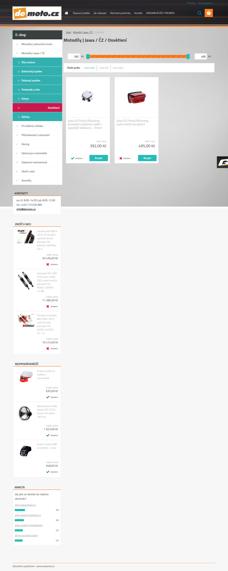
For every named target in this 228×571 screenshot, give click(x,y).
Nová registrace (206, 3)
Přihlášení (191, 3)
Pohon (25, 99)
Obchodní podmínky (120, 13)
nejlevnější (89, 68)
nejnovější (118, 68)
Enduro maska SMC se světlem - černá (47, 446)
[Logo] (36, 13)
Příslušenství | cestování (36, 135)
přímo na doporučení (26, 535)
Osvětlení (53, 108)
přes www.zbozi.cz (25, 505)
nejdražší (103, 68)
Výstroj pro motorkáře (34, 153)
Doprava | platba (81, 13)
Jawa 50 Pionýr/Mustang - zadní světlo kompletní (133, 122)
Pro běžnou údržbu (32, 126)
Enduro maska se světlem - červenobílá (46, 374)
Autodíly (26, 180)
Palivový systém (31, 80)
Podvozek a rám (31, 90)
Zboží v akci (28, 171)
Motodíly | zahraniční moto (37, 44)
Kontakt (138, 13)
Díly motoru (28, 62)
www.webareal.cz (45, 566)
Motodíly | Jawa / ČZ (33, 53)
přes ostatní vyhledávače (29, 525)
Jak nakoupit (100, 13)
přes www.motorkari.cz (28, 515)
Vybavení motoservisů (34, 162)
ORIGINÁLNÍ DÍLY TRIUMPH (160, 13)
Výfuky (26, 117)
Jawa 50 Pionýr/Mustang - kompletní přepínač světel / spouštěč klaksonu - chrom (85, 124)
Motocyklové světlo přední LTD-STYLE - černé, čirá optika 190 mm (47, 411)
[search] (199, 13)
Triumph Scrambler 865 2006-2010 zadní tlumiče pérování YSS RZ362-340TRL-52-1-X (47, 324)
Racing (25, 144)
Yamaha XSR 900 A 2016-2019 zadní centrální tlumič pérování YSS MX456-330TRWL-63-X (47, 240)
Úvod (68, 32)
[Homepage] (66, 13)
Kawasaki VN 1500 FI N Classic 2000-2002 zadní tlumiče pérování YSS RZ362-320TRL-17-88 (47, 282)
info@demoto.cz (26, 209)
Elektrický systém (32, 71)
